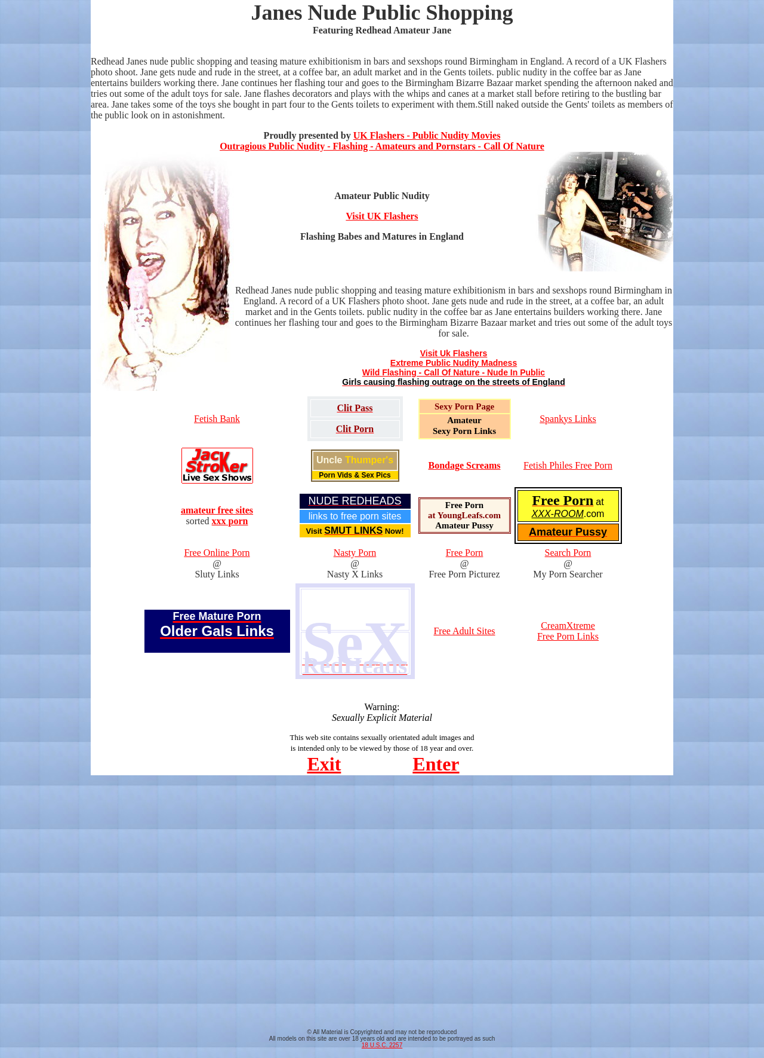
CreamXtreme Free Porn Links (568, 630)
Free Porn (464, 505)
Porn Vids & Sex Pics (355, 475)
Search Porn (568, 553)
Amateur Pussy (464, 525)
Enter (435, 764)
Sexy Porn (454, 406)
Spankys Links (568, 419)
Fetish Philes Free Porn (567, 465)
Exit (324, 764)
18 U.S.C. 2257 (382, 1045)
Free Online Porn (216, 553)
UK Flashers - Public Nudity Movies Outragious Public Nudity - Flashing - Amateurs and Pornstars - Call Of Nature (382, 140)
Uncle (354, 460)
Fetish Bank (217, 419)
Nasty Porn (355, 553)
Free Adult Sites (464, 631)
